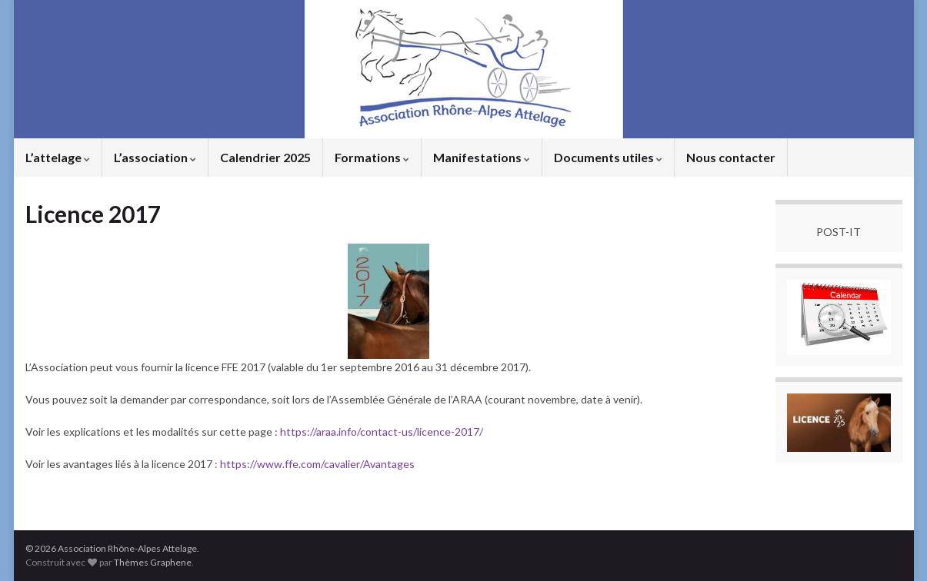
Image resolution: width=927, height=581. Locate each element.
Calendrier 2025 (265, 157)
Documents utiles (608, 157)
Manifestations (481, 157)
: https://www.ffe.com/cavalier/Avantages (313, 463)
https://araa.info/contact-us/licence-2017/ (381, 431)
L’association (155, 157)
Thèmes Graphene (153, 562)
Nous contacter (730, 157)
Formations (372, 157)
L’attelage (57, 157)
